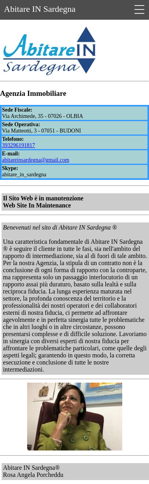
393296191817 (18, 145)
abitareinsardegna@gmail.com (35, 160)
